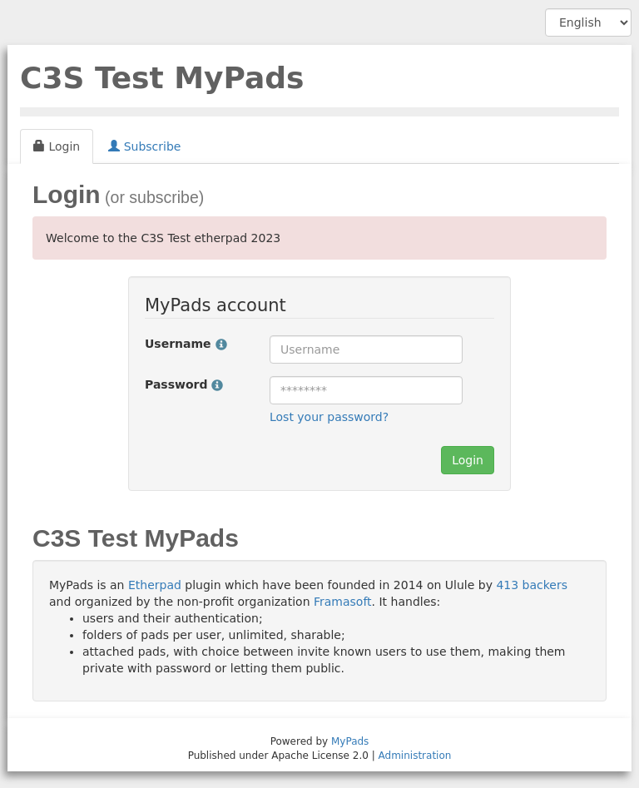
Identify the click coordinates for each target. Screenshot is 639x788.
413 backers (531, 585)
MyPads (350, 741)
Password (184, 384)
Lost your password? (329, 417)
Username (186, 343)
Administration (415, 755)
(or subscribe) (153, 197)
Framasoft (343, 601)
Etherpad (154, 585)
